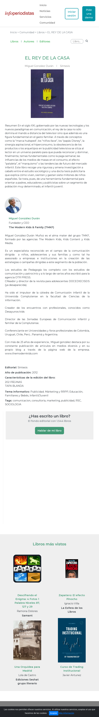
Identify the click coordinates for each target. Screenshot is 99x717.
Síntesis (65, 65)
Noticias (45, 11)
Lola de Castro (27, 675)
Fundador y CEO (19, 222)
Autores (31, 41)
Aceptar (53, 714)
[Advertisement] (25, 485)
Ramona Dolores (27, 611)
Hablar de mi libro (49, 430)
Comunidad (47, 22)
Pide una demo (89, 13)
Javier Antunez (71, 675)
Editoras (45, 41)
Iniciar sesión (71, 13)
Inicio (43, 5)
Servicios (45, 16)
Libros (16, 41)
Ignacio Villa (71, 603)
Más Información (66, 714)
